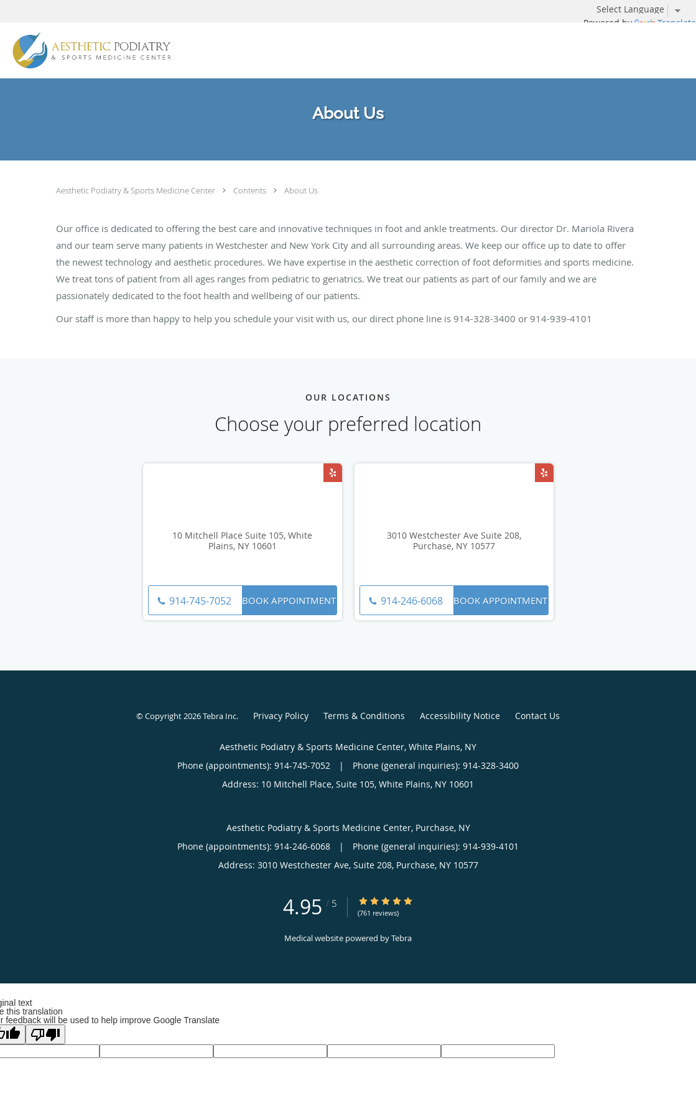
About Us (301, 190)
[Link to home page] (88, 50)
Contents (250, 190)
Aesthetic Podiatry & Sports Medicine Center (136, 190)
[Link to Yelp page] (332, 472)
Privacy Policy (281, 716)
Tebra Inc (219, 716)
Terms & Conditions (364, 716)
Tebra (401, 938)
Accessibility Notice (460, 716)
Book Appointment (289, 600)
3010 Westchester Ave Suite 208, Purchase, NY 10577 (454, 541)
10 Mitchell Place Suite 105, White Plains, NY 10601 (242, 541)
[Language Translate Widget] (643, 9)
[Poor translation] (45, 1034)
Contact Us (537, 716)
